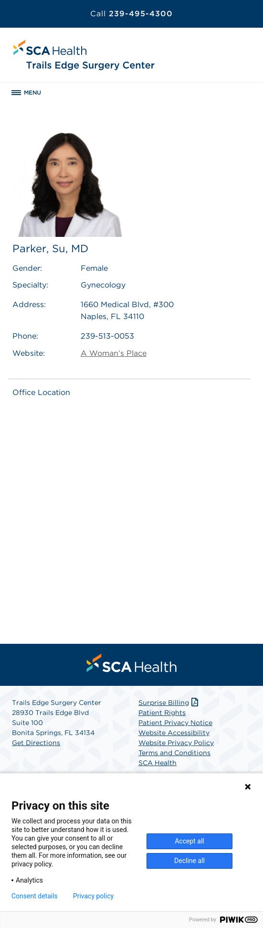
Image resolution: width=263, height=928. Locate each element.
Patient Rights (162, 712)
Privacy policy (93, 896)
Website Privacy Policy (176, 743)
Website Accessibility (174, 732)
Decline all (189, 860)
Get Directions (36, 743)
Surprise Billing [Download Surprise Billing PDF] (169, 702)
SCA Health (157, 763)
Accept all (189, 841)
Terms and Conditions (174, 753)
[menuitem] (131, 663)
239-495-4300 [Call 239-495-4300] (131, 13)
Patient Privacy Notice (175, 722)
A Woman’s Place (114, 353)
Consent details (34, 896)
